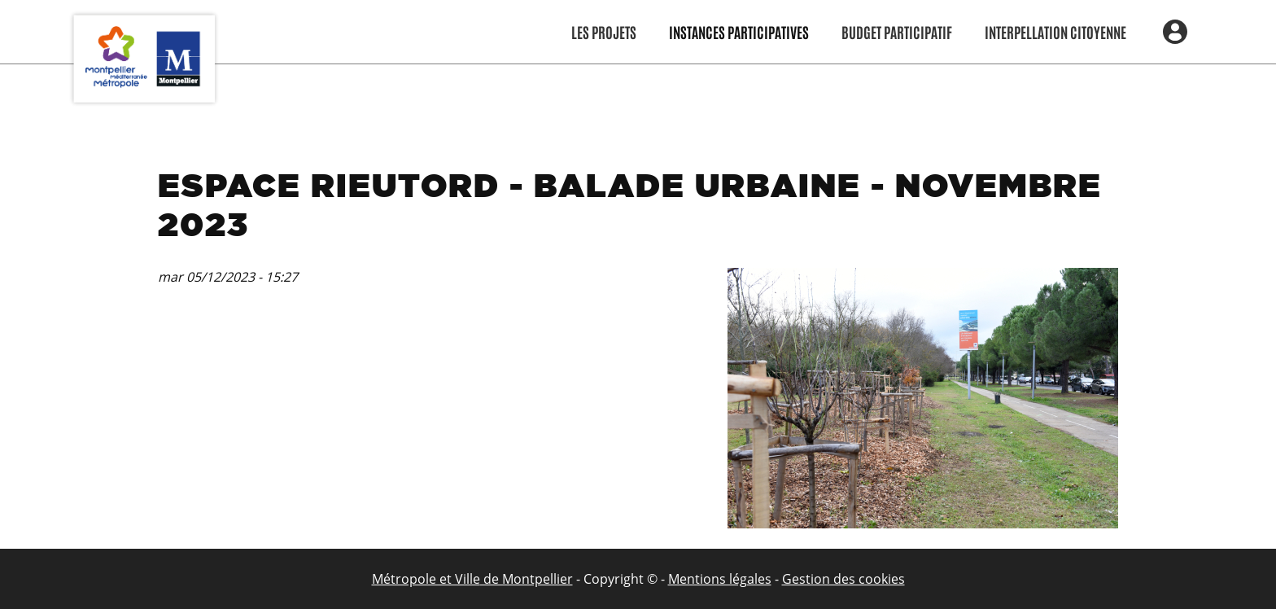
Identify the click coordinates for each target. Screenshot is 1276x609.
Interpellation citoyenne (1055, 32)
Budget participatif (896, 32)
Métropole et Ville (426, 579)
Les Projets (603, 32)
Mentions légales (719, 579)
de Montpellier (526, 579)
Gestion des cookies (843, 579)
